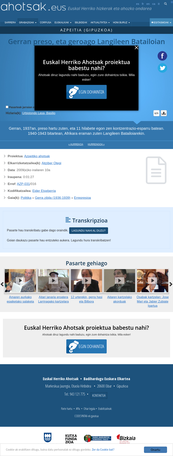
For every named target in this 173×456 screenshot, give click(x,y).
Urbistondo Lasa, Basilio (38, 113)
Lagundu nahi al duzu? (89, 230)
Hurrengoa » (96, 144)
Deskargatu (164, 113)
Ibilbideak (81, 22)
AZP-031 (23, 184)
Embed (156, 113)
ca (153, 3)
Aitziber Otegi (51, 163)
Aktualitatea (100, 22)
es (137, 3)
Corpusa (45, 22)
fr (143, 3)
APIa (78, 409)
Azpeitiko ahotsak (37, 156)
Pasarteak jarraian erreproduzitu (29, 107)
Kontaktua (99, 395)
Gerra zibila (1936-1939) (52, 198)
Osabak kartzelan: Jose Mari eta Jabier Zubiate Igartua (152, 301)
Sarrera (10, 22)
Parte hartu (66, 409)
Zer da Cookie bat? (112, 450)
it (159, 3)
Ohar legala (89, 409)
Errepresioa (82, 198)
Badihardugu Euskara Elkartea (107, 378)
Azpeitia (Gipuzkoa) (86, 30)
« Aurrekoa (75, 144)
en (148, 3)
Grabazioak (28, 22)
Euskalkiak (63, 22)
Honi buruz (121, 22)
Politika (26, 198)
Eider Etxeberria (44, 191)
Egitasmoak (161, 22)
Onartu (155, 450)
